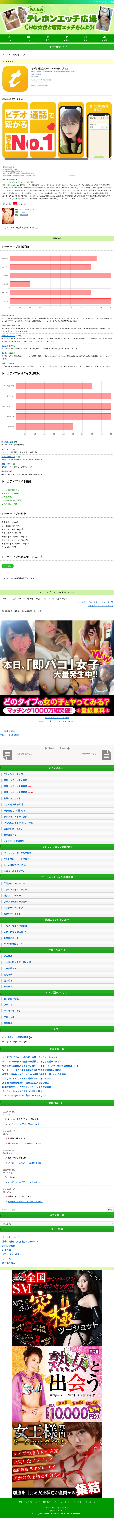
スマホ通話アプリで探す (15, 865)
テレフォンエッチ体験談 (15, 817)
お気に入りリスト (12, 798)
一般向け (23, 212)
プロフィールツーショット (16, 902)
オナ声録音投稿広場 (13, 804)
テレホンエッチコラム (12, 1041)
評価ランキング (57, 950)
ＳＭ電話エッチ (11, 938)
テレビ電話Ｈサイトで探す (16, 859)
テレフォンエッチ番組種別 (57, 847)
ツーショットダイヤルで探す (17, 853)
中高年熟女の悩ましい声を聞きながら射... (25, 1202)
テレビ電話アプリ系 (27, 209)
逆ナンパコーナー (12, 895)
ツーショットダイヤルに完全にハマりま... (25, 1124)
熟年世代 (5, 471)
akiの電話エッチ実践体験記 (15, 1037)
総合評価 (5, 315)
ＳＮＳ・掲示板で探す (14, 871)
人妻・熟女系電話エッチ (15, 932)
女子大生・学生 (7, 442)
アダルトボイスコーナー (15, 889)
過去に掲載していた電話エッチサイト (20, 1241)
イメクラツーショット (14, 908)
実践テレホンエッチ (13, 829)
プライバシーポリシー (12, 1254)
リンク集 (6, 1258)
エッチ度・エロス (8, 336)
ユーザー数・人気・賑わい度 (17, 962)
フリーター (6, 449)
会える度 (5, 346)
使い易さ (5, 353)
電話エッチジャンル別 (57, 919)
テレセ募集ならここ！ (57, 717)
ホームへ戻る (8, 1263)
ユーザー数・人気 (8, 325)
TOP (20, 1502)
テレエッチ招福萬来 (9, 735)
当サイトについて (10, 1237)
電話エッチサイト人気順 (15, 780)
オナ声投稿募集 (7, 731)
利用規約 (6, 1250)
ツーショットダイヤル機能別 (57, 877)
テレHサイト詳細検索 (14, 841)
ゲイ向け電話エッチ (13, 944)
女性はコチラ (10, 835)
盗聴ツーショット (12, 914)
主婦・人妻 (6, 464)
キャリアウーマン (8, 457)
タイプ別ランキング (57, 992)
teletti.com (58, 1513)
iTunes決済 (7, 566)
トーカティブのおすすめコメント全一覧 (95, 602)
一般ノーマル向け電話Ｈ (15, 926)
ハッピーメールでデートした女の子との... (25, 1163)
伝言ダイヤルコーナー (14, 883)
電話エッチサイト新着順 (17, 786)
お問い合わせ (8, 1246)
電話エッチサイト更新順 (18, 792)
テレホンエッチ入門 (13, 774)
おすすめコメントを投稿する (100, 606)
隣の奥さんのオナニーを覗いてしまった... (25, 1143)
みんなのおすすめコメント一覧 (18, 823)
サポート (5, 363)
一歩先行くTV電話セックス (17, 810)
